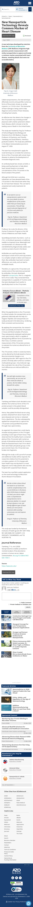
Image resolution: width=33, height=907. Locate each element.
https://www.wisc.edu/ (9, 566)
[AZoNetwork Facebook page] (16, 877)
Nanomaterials (6, 18)
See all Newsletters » (8, 785)
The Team (19, 833)
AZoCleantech (8, 800)
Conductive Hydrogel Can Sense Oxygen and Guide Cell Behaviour (22, 618)
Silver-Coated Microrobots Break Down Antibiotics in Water (22, 654)
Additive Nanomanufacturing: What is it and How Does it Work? (21, 708)
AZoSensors (20, 796)
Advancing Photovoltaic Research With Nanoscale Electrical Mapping (16, 737)
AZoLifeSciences (21, 805)
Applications (20, 824)
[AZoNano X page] (20, 877)
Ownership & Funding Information (10, 859)
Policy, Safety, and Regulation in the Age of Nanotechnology (21, 699)
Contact (6, 845)
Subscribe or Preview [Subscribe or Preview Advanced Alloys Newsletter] (15, 770)
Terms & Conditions (10, 849)
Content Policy (8, 856)
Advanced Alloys (14, 768)
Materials (19, 822)
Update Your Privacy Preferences (16, 902)
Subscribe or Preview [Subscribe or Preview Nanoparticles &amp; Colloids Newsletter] (15, 778)
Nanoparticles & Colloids (16, 776)
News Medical (21, 802)
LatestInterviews (16, 612)
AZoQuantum (20, 798)
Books (18, 815)
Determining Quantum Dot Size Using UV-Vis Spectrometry (16, 746)
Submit (28, 607)
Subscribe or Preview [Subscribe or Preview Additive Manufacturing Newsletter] (15, 761)
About (6, 836)
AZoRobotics (7, 798)
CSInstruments (9, 741)
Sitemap (19, 831)
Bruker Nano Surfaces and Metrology (15, 731)
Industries (20, 827)
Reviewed (28, 36)
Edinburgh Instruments (11, 749)
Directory (7, 829)
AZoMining (7, 807)
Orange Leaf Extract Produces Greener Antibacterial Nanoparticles (20, 634)
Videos (6, 822)
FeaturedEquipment (27, 612)
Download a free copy (16, 306)
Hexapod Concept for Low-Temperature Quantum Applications (21, 626)
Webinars (7, 824)
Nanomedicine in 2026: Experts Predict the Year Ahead (22, 691)
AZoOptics (7, 802)
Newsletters (7, 843)
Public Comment (26, 602)
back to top (27, 864)
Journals (6, 831)
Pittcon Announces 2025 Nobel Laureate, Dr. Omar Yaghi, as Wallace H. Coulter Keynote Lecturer (21, 644)
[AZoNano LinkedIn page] (12, 877)
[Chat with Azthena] (28, 903)
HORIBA (7, 723)
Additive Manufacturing (16, 759)
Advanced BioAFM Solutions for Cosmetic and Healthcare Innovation (15, 727)
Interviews (7, 827)
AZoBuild (7, 805)
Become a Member (9, 840)
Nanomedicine (17, 16)
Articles (6, 817)
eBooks (19, 817)
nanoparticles (13, 275)
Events (18, 820)
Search (6, 838)
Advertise (7, 847)
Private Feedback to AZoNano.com (20, 604)
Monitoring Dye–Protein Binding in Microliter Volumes (15, 719)
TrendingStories (6, 612)
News (10, 16)
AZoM (6, 796)
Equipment (7, 820)
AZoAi (18, 800)
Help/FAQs (20, 829)
